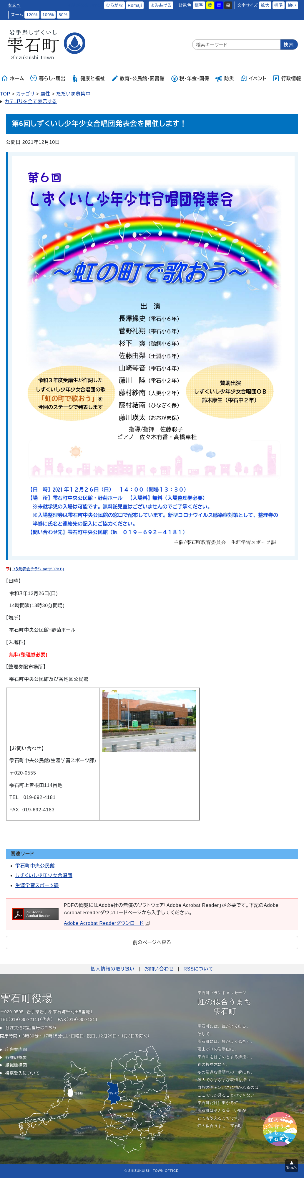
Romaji (135, 5)
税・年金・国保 (190, 78)
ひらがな (114, 5)
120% (32, 14)
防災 (224, 78)
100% (48, 14)
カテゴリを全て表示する (31, 101)
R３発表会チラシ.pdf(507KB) (38, 569)
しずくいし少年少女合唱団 (43, 875)
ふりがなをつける (84, 5)
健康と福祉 (88, 78)
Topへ (291, 1168)
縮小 (292, 5)
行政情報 (287, 78)
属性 (45, 93)
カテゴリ (25, 93)
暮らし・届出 (48, 78)
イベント (253, 78)
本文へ (14, 5)
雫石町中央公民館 (35, 865)
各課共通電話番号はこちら (31, 1027)
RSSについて (198, 968)
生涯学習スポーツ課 (37, 885)
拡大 (265, 5)
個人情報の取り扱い (112, 968)
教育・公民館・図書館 (138, 78)
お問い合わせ (159, 968)
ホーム (12, 78)
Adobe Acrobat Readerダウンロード (106, 923)
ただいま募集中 (73, 93)
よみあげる (161, 5)
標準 (199, 5)
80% (63, 14)
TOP (5, 93)
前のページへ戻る (152, 942)
